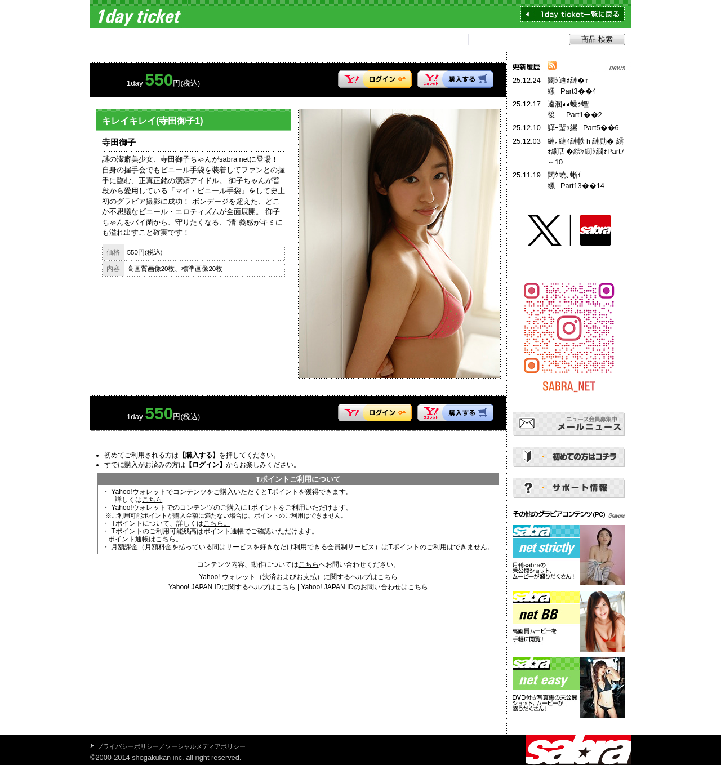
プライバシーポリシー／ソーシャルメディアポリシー (171, 746)
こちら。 (216, 523)
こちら (152, 500)
